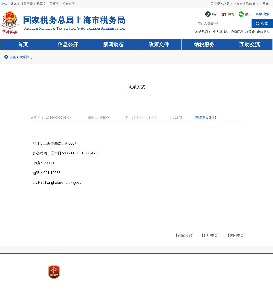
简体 (4, 4)
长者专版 (68, 4)
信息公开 (68, 44)
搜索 (260, 23)
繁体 (13, 4)
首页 (23, 44)
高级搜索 (262, 14)
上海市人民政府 (244, 4)
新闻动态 (113, 44)
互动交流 (249, 44)
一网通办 (265, 4)
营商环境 (237, 32)
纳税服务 (204, 44)
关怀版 (54, 4)
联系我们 (26, 57)
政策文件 (159, 44)
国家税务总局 (220, 4)
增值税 (250, 32)
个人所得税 (220, 32)
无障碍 (41, 4)
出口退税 (263, 32)
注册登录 (27, 4)
